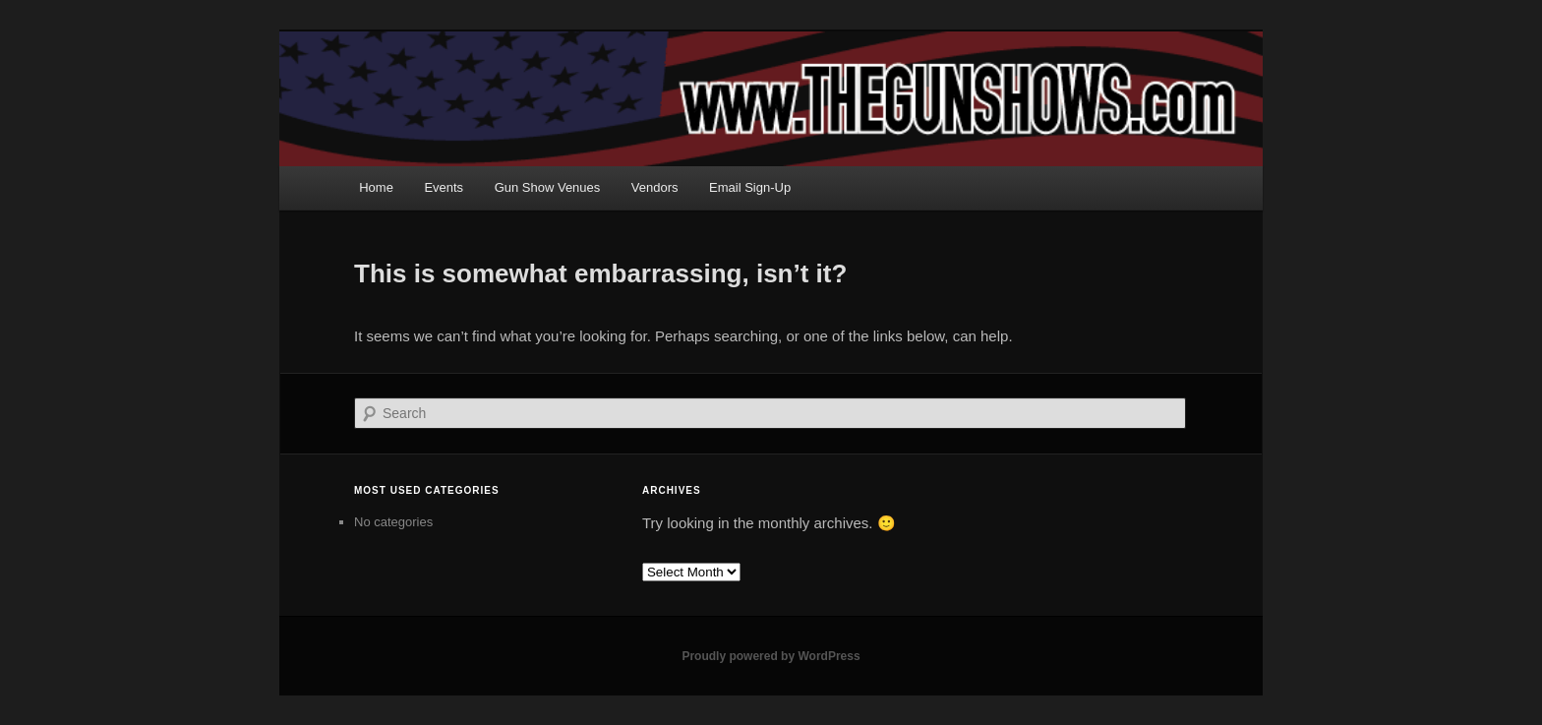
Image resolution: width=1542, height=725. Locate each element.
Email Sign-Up (750, 187)
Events (443, 187)
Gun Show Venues (548, 187)
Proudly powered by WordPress (771, 656)
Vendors (655, 187)
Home (376, 187)
